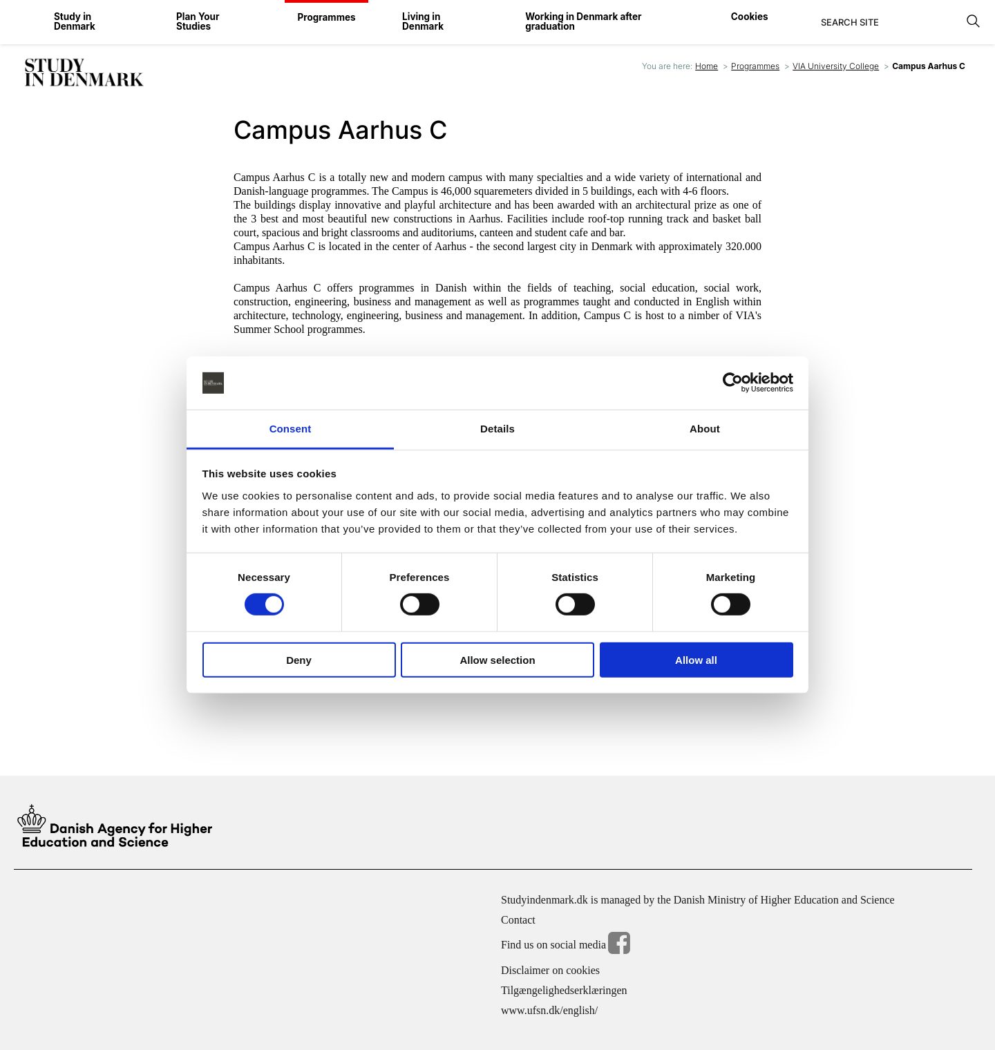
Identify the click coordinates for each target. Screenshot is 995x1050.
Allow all (696, 659)
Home (706, 66)
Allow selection (497, 659)
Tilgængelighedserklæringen (564, 989)
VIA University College (836, 66)
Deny (299, 659)
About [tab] (705, 429)
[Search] (890, 22)
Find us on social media (565, 944)
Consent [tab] (290, 429)
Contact (518, 919)
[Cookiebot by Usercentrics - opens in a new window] (732, 382)
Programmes (755, 66)
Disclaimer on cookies (550, 969)
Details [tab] (497, 429)
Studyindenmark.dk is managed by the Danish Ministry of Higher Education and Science (698, 899)
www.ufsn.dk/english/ (549, 1009)
